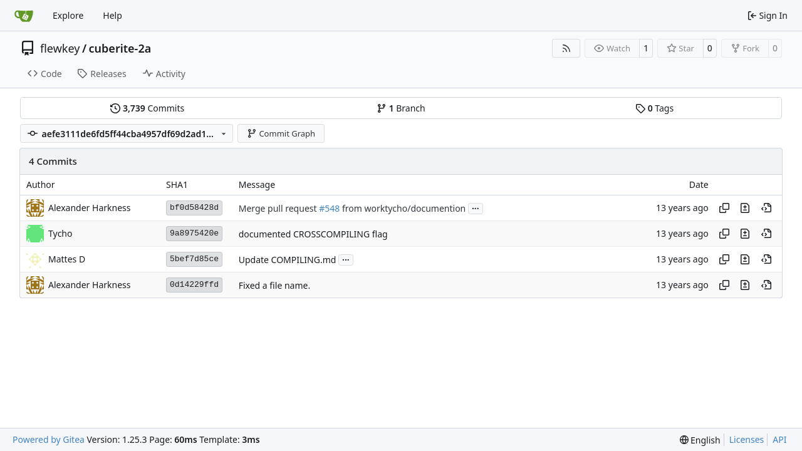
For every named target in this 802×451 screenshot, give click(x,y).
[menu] (700, 440)
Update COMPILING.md (287, 260)
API (779, 439)
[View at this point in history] (766, 208)
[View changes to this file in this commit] (745, 208)
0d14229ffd (194, 284)
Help (112, 15)
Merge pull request (279, 208)
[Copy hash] (724, 208)
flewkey (60, 48)
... (475, 207)
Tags (654, 108)
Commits (147, 108)
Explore (68, 15)
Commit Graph (281, 133)
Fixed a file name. (274, 285)
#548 (329, 208)
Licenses (746, 439)
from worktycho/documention (403, 208)
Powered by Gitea (49, 439)
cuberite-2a (120, 48)
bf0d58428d (194, 207)
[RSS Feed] (566, 48)
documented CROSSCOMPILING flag (313, 234)
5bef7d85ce (194, 259)
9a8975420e (194, 233)
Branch (401, 108)
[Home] (23, 15)
